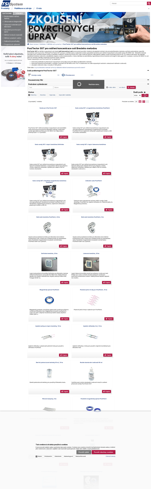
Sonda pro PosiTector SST (47, 108)
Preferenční (48, 454)
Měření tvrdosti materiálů (13, 35)
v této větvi (112, 87)
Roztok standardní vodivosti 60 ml (47, 290)
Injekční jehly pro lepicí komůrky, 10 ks (47, 253)
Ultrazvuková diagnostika (13, 21)
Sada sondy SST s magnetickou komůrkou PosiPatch (88, 108)
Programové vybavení (12, 44)
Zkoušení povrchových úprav (12, 31)
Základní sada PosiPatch (130, 144)
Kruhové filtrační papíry (130, 326)
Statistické (58, 454)
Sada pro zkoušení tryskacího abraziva (47, 326)
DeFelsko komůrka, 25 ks (130, 181)
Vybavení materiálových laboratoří (12, 26)
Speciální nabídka (65, 95)
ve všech (122, 87)
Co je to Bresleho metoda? (42, 67)
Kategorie (7, 13)
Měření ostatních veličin (12, 38)
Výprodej (52, 95)
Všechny (33, 95)
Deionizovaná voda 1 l (88, 326)
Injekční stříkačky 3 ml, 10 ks (88, 253)
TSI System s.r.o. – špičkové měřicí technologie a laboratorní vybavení (13, 3)
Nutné (40, 454)
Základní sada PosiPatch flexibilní (47, 362)
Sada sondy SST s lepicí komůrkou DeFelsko (130, 108)
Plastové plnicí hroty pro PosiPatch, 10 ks (130, 217)
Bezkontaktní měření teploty (11, 17)
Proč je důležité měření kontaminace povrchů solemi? (68, 67)
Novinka (43, 95)
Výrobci (19, 13)
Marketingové (68, 454)
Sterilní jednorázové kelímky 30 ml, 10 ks (130, 253)
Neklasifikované (81, 454)
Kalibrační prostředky (12, 41)
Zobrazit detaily (110, 454)
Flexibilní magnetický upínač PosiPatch (130, 290)
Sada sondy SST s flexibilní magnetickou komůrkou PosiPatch (88, 145)
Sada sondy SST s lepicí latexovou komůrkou (47, 144)
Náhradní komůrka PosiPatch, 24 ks (47, 181)
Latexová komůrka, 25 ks (47, 217)
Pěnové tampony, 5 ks (88, 290)
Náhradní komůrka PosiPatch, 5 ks (88, 181)
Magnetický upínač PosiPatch (88, 217)
